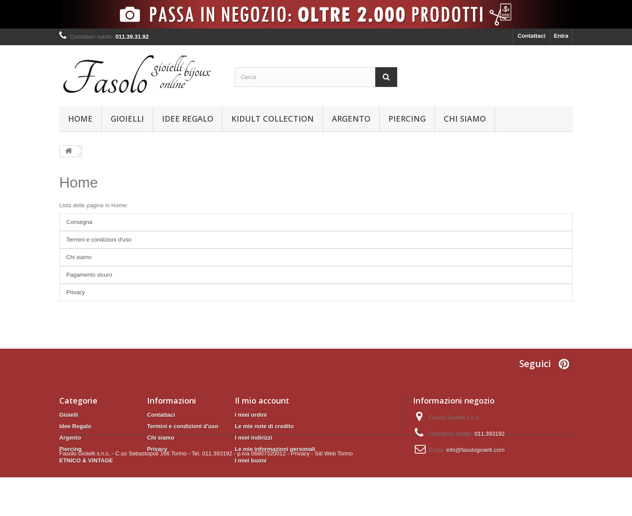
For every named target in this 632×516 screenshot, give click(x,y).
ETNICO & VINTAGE (86, 460)
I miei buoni (250, 460)
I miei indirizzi (253, 437)
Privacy (75, 292)
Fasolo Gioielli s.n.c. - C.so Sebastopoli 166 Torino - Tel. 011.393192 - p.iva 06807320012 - (174, 492)
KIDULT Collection (272, 118)
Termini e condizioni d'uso (98, 239)
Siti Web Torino (334, 492)
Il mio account (262, 400)
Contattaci (531, 35)
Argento (351, 118)
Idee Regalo (187, 118)
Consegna (79, 222)
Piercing (407, 118)
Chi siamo (465, 118)
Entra (561, 35)
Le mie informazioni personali (275, 449)
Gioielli (127, 118)
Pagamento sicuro (89, 274)
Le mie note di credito (264, 426)
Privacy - (302, 492)
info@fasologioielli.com (475, 450)
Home (80, 118)
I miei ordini (251, 414)
